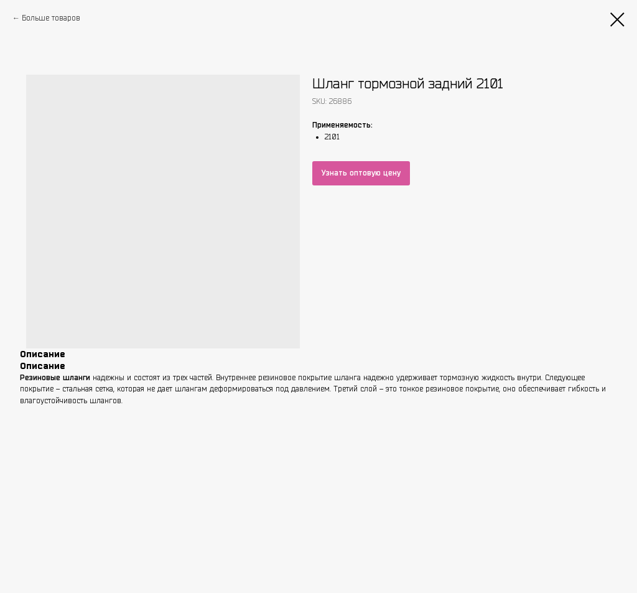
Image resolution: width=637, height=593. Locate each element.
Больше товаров (51, 18)
